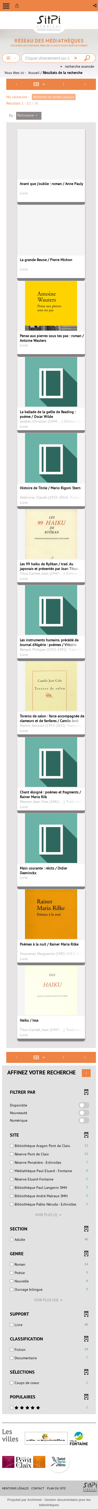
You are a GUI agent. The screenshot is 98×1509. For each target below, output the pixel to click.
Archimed (34, 1500)
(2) (49, 1214)
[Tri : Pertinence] (28, 116)
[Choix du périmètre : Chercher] (11, 58)
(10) (49, 1300)
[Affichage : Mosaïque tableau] (40, 84)
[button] (95, 5)
